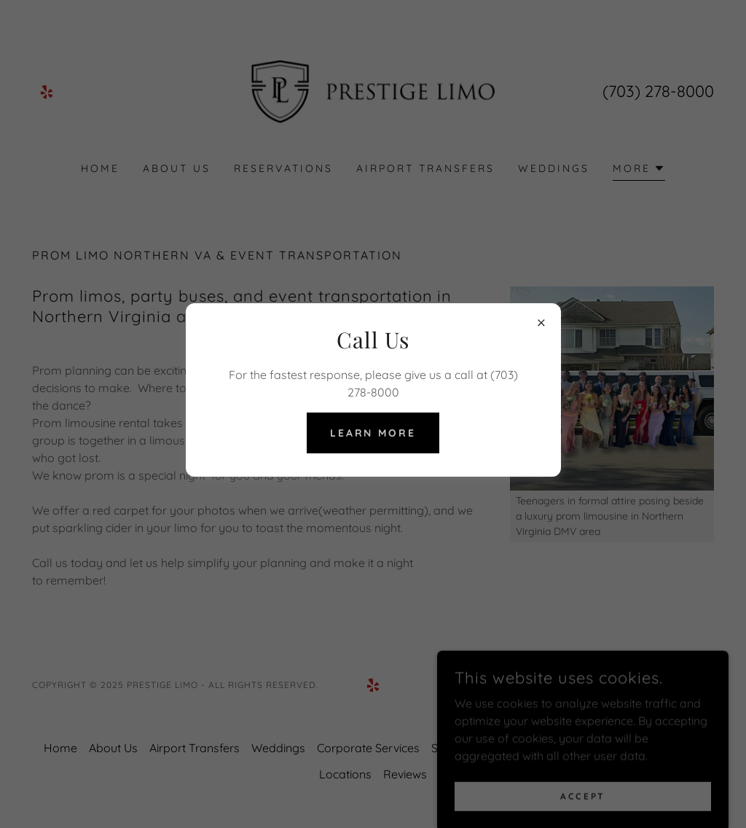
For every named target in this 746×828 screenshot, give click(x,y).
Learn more (373, 433)
